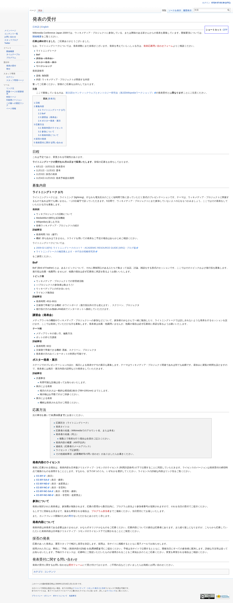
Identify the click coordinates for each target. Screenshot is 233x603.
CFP (225, 29)
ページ (33, 10)
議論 (40, 10)
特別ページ (11, 97)
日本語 (36, 27)
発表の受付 (11, 66)
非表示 (51, 99)
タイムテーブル (13, 54)
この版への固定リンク (15, 104)
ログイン (206, 3)
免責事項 (72, 596)
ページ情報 (11, 108)
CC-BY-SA (41, 479)
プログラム (11, 58)
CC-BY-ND (41, 483)
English (45, 27)
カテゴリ (38, 571)
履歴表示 (187, 10)
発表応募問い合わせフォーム (158, 46)
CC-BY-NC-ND (43, 495)
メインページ (10, 30)
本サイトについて (60, 596)
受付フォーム (75, 565)
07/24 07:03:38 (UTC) (220, 3)
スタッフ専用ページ (15, 80)
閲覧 (164, 10)
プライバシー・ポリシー (41, 596)
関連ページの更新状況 (15, 92)
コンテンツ (50, 571)
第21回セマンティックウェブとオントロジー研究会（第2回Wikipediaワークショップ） (110, 92)
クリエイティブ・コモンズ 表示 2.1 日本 (89, 588)
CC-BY (39, 476)
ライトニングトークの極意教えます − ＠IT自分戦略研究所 (65, 251)
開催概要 (37, 36)
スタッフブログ (11, 40)
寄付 (71, 516)
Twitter (7, 43)
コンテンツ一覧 (11, 34)
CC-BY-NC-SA (43, 491)
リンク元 (10, 88)
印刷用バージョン (14, 100)
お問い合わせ (10, 37)
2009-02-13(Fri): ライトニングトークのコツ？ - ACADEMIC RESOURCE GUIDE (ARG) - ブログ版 (86, 247)
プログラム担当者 (100, 511)
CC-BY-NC (41, 487)
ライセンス (110, 591)
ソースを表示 (174, 10)
